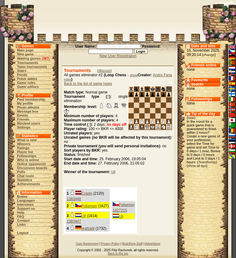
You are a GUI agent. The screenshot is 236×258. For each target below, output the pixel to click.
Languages (26, 200)
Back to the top (118, 253)
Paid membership (31, 99)
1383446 (74, 199)
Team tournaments (32, 67)
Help (21, 212)
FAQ (20, 216)
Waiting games (29, 58)
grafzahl (88, 228)
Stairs (22, 71)
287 (45, 58)
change (208, 55)
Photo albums (28, 107)
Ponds (22, 75)
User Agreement (87, 243)
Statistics (24, 180)
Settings (23, 127)
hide (191, 118)
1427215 (120, 210)
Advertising (152, 243)
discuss (104, 71)
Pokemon (89, 206)
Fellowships (27, 156)
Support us (26, 208)
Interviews (25, 204)
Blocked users (28, 123)
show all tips (197, 166)
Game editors (28, 87)
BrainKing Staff (132, 243)
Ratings (23, 148)
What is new (27, 140)
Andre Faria (162, 75)
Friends (23, 119)
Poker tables (27, 79)
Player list (25, 152)
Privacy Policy (110, 243)
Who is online (28, 160)
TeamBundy (207, 162)
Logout (23, 233)
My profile (25, 103)
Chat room (25, 176)
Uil (113, 172)
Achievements (28, 184)
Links (21, 224)
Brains (22, 196)
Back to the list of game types (88, 83)
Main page (25, 50)
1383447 (74, 221)
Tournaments (27, 63)
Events (22, 115)
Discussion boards (32, 168)
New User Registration (118, 56)
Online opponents (31, 164)
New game (25, 54)
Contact (23, 220)
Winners (23, 144)
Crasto (86, 193)
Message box (27, 111)
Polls (21, 172)
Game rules (26, 83)
